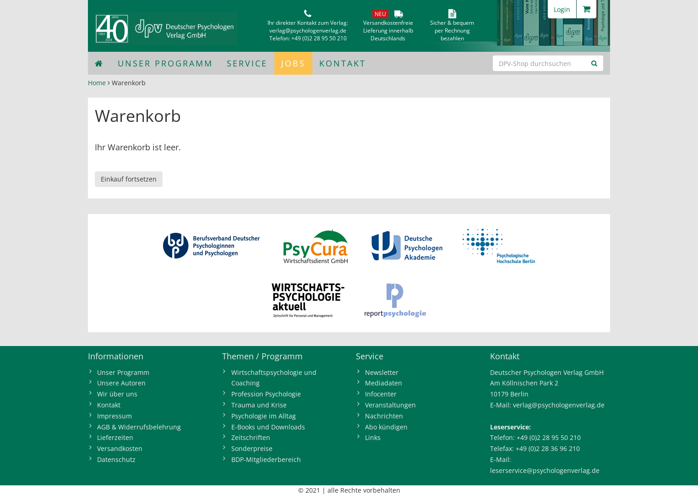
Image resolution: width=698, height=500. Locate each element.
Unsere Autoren (121, 383)
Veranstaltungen (390, 405)
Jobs (293, 63)
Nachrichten (384, 416)
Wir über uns (117, 394)
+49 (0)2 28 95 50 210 (319, 38)
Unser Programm (165, 63)
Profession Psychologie (266, 394)
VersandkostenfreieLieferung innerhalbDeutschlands (388, 30)
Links (373, 437)
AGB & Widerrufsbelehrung (139, 427)
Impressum (114, 416)
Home (97, 82)
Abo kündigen (386, 427)
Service (247, 63)
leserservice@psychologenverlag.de (545, 470)
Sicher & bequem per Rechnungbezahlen (452, 30)
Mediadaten (383, 383)
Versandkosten (119, 448)
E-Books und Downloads (268, 427)
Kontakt (342, 63)
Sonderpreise (252, 448)
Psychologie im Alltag (263, 416)
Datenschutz (116, 459)
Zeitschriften (250, 437)
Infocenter (381, 394)
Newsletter (381, 372)
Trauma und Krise (259, 405)
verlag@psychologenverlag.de (307, 30)
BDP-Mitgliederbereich (266, 459)
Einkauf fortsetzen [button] (129, 179)
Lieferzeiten (115, 437)
